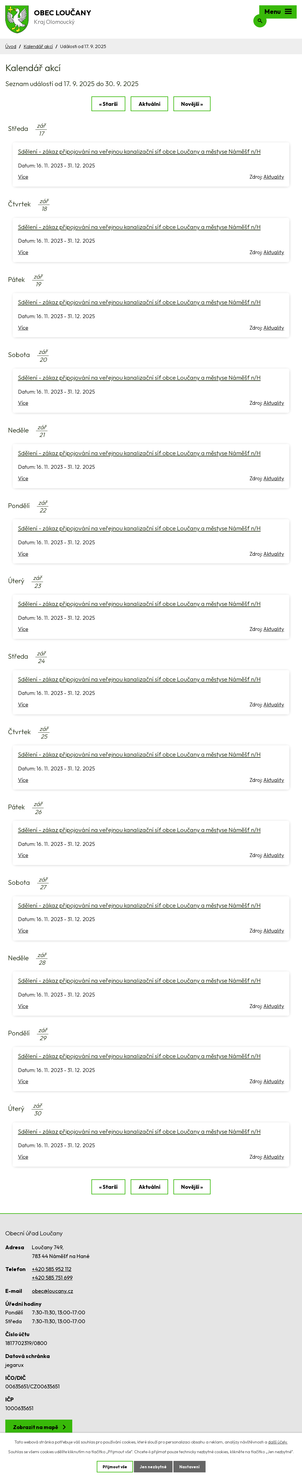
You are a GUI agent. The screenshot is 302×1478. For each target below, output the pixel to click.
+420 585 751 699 (52, 1279)
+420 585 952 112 (51, 1270)
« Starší (107, 104)
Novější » (193, 104)
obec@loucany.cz (52, 1292)
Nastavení (190, 1466)
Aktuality (273, 177)
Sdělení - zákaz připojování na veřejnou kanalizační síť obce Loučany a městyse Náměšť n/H (139, 152)
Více (23, 177)
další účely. (278, 1441)
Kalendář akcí (38, 46)
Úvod (10, 46)
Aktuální (149, 104)
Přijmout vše (114, 1466)
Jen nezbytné (153, 1466)
